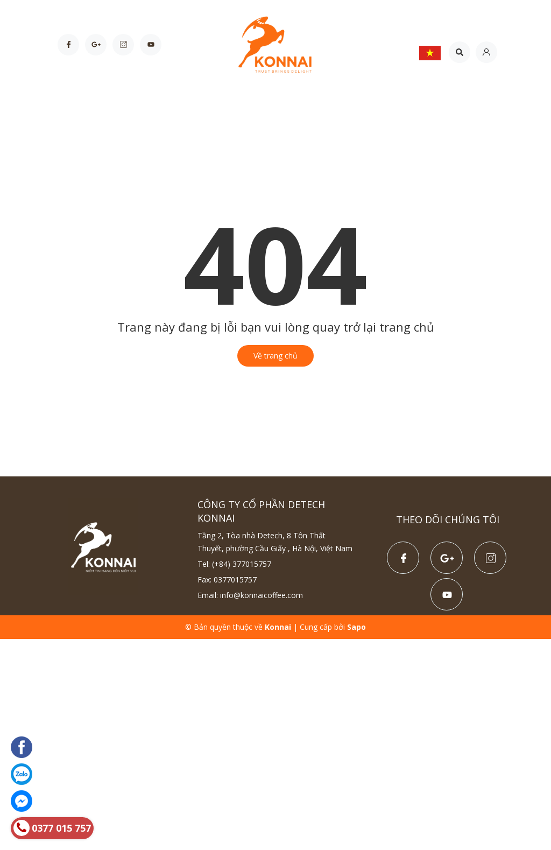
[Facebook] (68, 44)
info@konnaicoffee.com (261, 595)
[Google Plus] (96, 44)
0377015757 (235, 579)
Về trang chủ (275, 355)
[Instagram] (123, 44)
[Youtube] (150, 44)
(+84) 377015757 (241, 564)
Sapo (356, 627)
